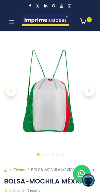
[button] (11, 91)
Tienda (19, 170)
